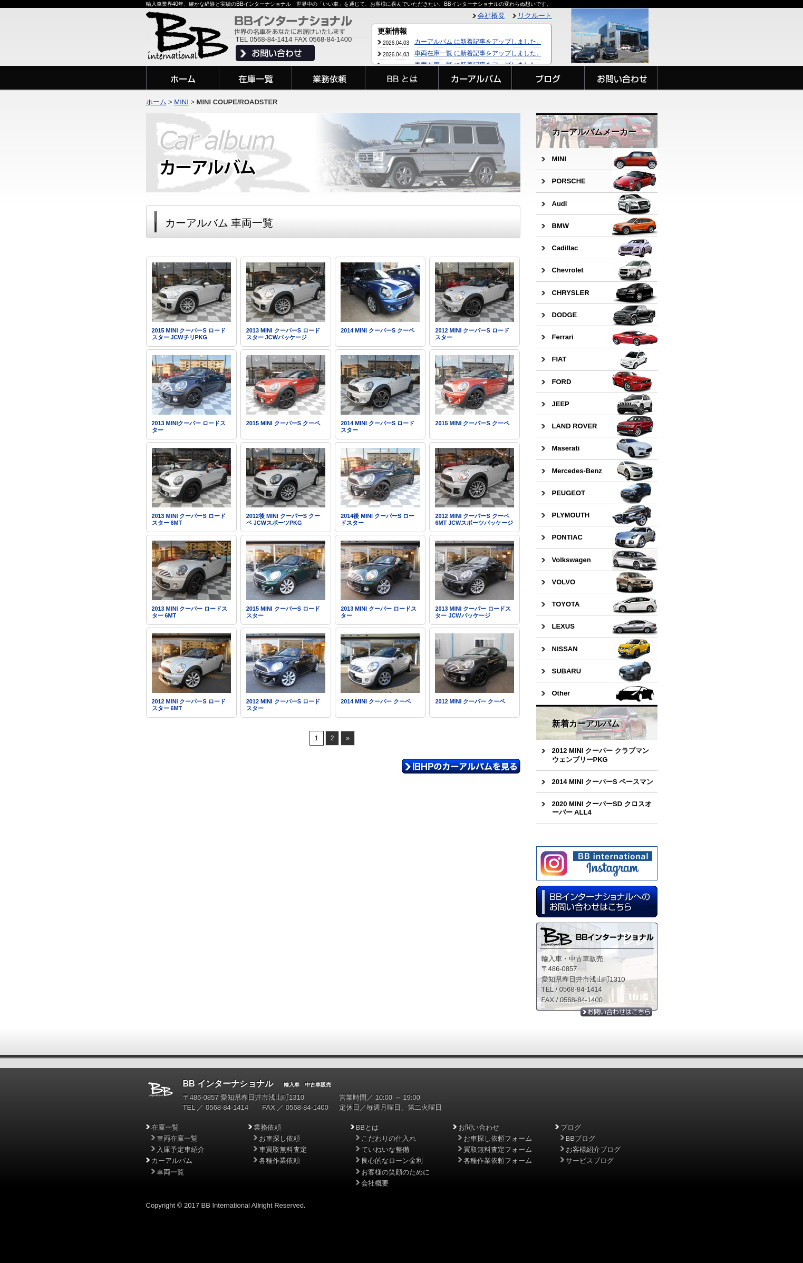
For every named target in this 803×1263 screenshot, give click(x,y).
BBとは (367, 1127)
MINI (559, 159)
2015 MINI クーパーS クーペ (283, 423)
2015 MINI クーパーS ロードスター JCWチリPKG (189, 333)
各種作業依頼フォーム (497, 1160)
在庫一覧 (165, 1127)
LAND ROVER (574, 426)
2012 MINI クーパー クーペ (470, 701)
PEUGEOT (569, 493)
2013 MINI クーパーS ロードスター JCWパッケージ (283, 333)
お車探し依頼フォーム (497, 1138)
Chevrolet (568, 270)
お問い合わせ (478, 1127)
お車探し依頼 (279, 1138)
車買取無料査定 (283, 1149)
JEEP (560, 404)
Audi (559, 204)
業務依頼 (267, 1127)
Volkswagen (571, 560)
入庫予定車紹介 (181, 1149)
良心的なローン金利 (392, 1160)
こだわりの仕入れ (388, 1138)
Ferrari (563, 337)
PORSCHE (569, 181)
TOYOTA (566, 604)
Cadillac (565, 248)
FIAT (559, 359)
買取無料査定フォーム (497, 1149)
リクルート (535, 15)
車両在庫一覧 (177, 1138)
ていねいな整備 (385, 1149)
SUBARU (567, 671)
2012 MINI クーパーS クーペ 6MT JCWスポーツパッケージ (474, 519)
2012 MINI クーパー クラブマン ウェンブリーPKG (600, 755)
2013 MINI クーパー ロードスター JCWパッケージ (473, 612)
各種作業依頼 (279, 1160)
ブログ (570, 1127)
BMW (560, 226)
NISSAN (565, 649)
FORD (562, 382)
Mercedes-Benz (577, 471)
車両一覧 (170, 1172)
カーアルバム (171, 1160)
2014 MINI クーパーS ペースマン (603, 782)
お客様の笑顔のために (395, 1172)
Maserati (566, 448)
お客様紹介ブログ (593, 1149)
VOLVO (564, 582)
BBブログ (580, 1138)
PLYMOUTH (571, 515)
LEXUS (563, 626)
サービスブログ (590, 1160)
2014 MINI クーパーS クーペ (377, 330)
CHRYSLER (570, 293)
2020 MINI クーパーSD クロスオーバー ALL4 (602, 808)
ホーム (156, 102)
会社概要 (491, 15)
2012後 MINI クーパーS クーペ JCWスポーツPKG (283, 519)
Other (561, 693)
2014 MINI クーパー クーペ (376, 701)
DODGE (564, 315)
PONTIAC (567, 537)
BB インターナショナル (228, 1083)
